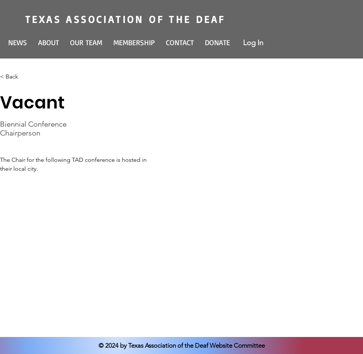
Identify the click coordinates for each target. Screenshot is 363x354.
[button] (48, 42)
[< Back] (14, 76)
